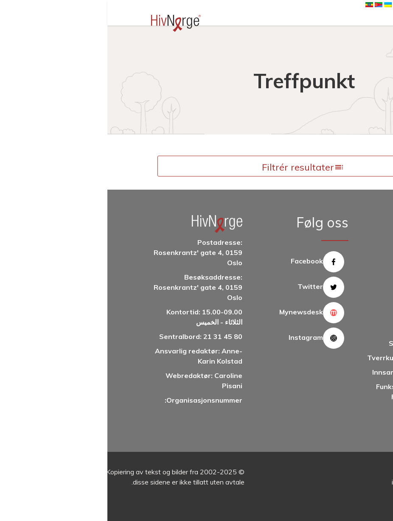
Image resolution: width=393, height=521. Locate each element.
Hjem (302, 43)
